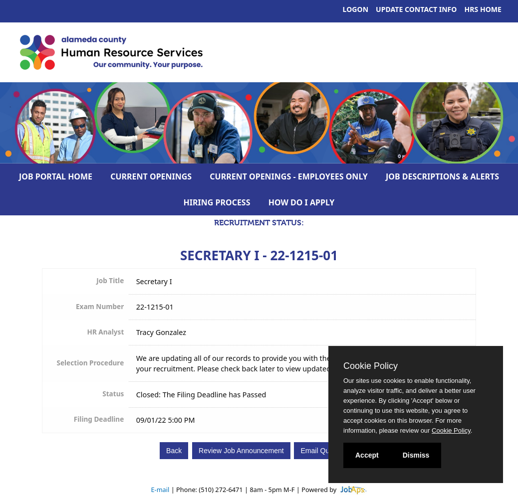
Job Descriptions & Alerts (442, 176)
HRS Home (483, 9)
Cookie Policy (370, 366)
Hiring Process (217, 202)
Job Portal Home (55, 176)
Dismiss (416, 455)
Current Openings (151, 176)
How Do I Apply (301, 202)
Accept (367, 455)
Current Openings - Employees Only (289, 176)
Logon (356, 9)
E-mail (160, 489)
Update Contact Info (416, 9)
